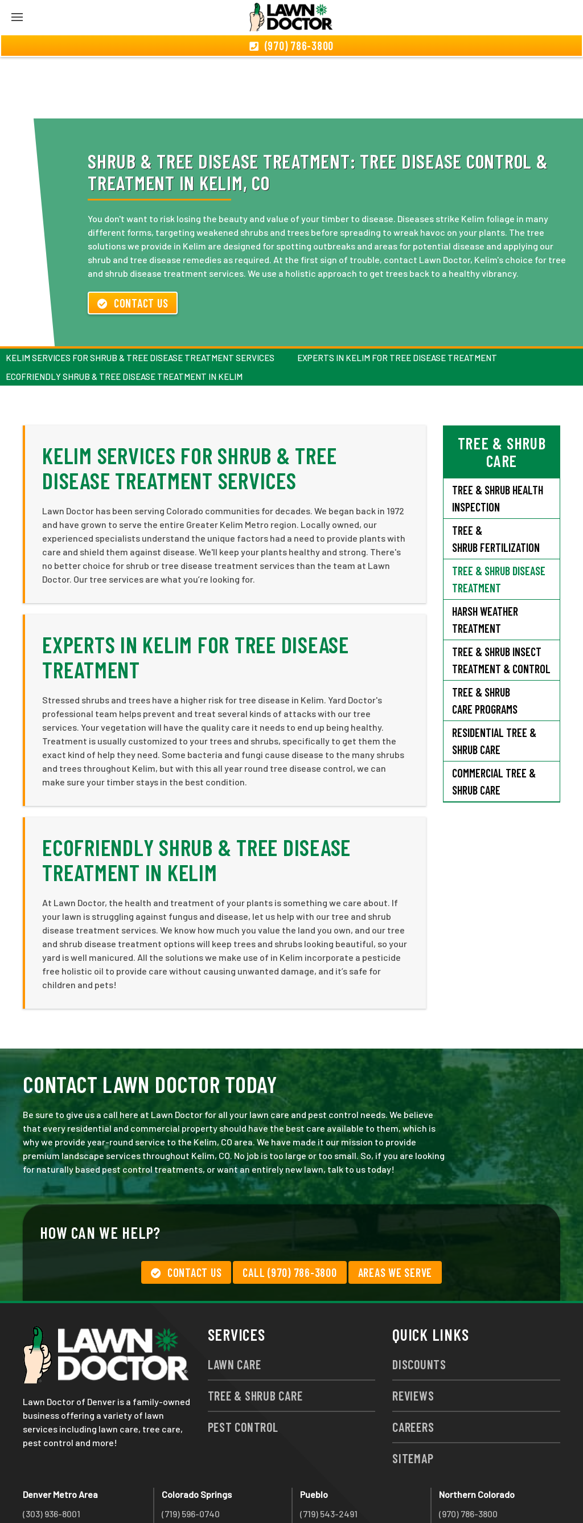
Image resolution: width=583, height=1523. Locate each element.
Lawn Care (234, 1302)
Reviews (413, 1334)
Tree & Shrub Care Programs (485, 639)
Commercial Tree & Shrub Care (494, 720)
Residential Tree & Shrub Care (494, 679)
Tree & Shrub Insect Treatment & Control (501, 598)
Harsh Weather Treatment (485, 558)
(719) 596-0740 (191, 1452)
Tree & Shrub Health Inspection (497, 436)
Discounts (419, 1302)
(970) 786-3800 (468, 1452)
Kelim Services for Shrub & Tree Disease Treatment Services (140, 296)
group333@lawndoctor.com (495, 1493)
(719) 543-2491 (329, 1452)
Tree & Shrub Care (255, 1334)
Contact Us (132, 241)
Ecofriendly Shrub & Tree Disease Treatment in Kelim (124, 315)
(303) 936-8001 (51, 1452)
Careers (413, 1365)
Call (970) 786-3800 (289, 1211)
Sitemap (412, 1396)
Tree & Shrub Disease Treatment (498, 517)
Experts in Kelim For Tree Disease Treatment (397, 296)
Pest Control (243, 1365)
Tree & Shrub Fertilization (496, 477)
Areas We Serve (395, 1211)
